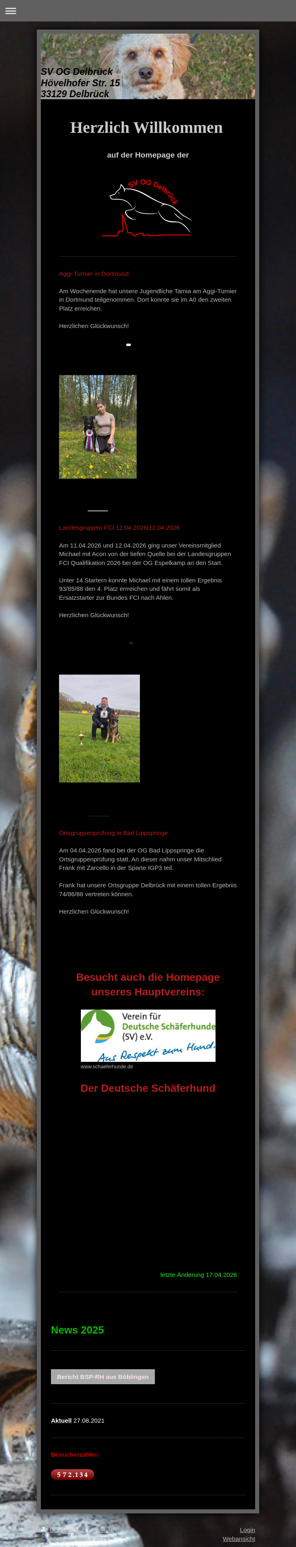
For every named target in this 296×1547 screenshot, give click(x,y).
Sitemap (102, 1529)
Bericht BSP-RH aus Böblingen (103, 1376)
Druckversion (64, 1529)
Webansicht (239, 1538)
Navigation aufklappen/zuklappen (148, 10)
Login (247, 1529)
